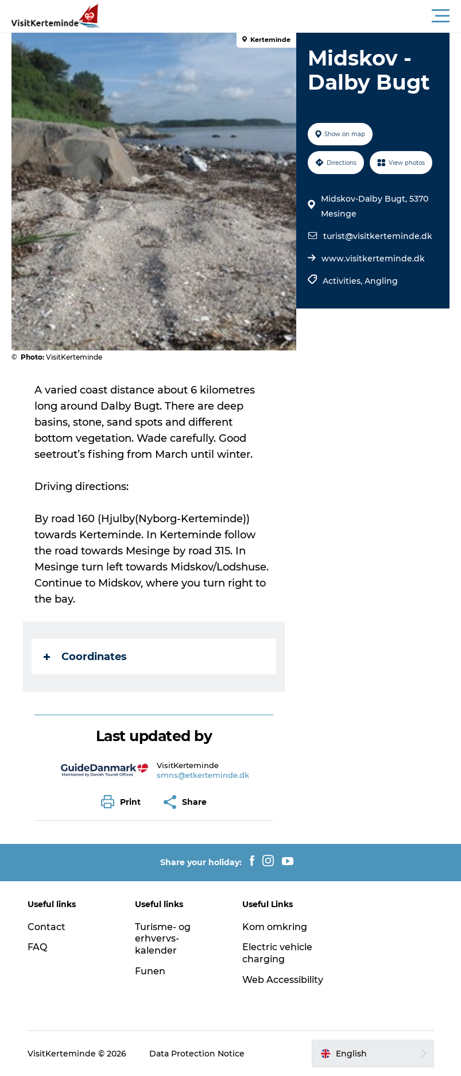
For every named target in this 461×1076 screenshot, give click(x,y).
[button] (282, 16)
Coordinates (85, 656)
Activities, (344, 281)
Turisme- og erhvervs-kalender (163, 939)
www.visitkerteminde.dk (373, 258)
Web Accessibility (282, 979)
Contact (46, 926)
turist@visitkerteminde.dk (377, 236)
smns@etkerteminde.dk (203, 775)
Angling (381, 281)
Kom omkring (274, 926)
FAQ (37, 947)
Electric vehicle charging (277, 953)
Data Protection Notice (197, 1053)
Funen (150, 971)
